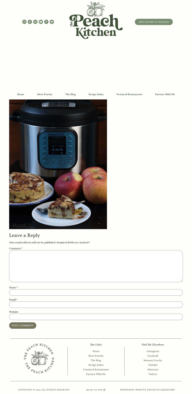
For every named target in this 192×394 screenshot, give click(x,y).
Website (13, 312)
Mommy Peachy (153, 360)
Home (20, 94)
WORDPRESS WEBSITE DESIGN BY (140, 390)
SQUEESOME (168, 390)
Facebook (152, 355)
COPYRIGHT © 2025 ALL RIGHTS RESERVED (44, 390)
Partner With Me (165, 94)
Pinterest (153, 369)
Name (13, 287)
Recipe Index (96, 94)
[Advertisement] (96, 68)
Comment (15, 248)
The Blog (70, 94)
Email (13, 300)
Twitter (152, 374)
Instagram (153, 351)
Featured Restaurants (129, 94)
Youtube (153, 365)
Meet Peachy (44, 94)
